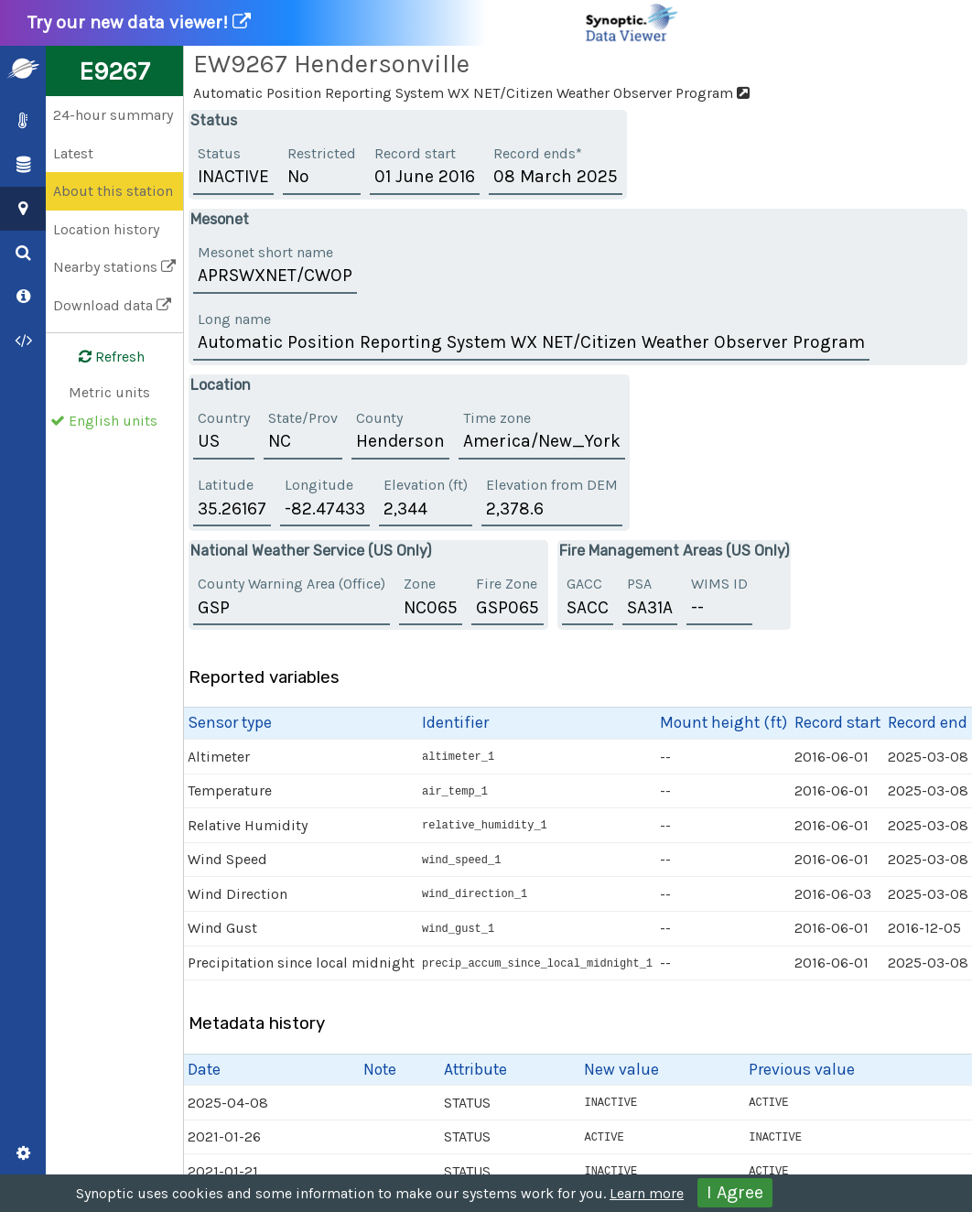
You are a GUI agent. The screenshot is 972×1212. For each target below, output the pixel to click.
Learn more (647, 1193)
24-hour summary (113, 115)
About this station (113, 191)
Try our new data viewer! (353, 23)
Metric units (109, 392)
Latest (73, 153)
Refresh (101, 357)
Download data (112, 305)
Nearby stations (114, 267)
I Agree (735, 1192)
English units (113, 420)
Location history (106, 229)
